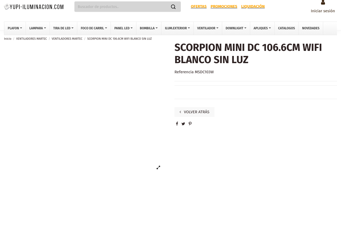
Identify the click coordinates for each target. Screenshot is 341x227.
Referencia (184, 72)
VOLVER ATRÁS (194, 112)
